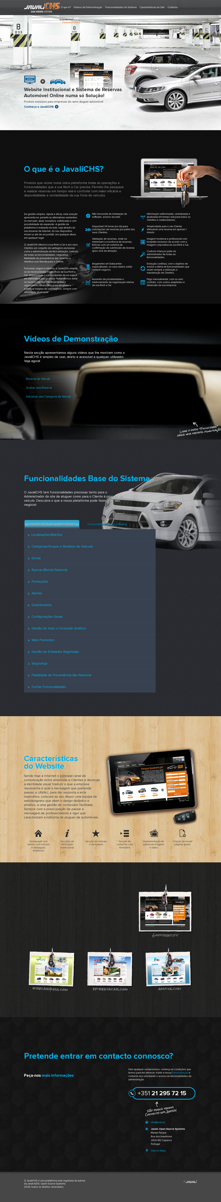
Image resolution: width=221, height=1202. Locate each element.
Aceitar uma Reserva (39, 387)
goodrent (165, 910)
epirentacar (109, 969)
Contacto (173, 7)
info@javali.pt (158, 1122)
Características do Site (152, 7)
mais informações (58, 1075)
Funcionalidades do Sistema (121, 7)
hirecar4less (51, 969)
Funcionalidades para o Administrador (52, 524)
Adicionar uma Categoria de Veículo (48, 396)
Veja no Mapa (158, 1151)
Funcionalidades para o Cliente (107, 524)
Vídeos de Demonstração (88, 7)
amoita (168, 969)
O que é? (66, 7)
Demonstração (180, 1073)
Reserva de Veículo (38, 379)
